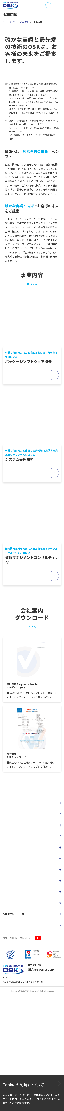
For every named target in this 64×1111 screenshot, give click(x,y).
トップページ (9, 22)
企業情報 (24, 22)
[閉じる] (60, 1083)
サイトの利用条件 (46, 1098)
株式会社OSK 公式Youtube (17, 1059)
